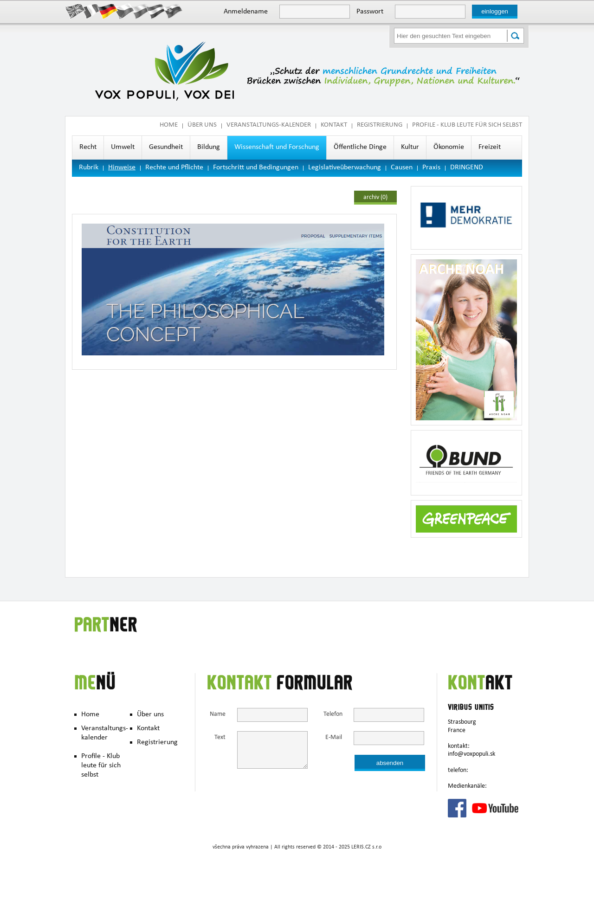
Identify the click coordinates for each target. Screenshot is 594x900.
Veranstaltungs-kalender (268, 125)
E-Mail (333, 737)
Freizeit (489, 147)
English (75, 10)
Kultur (410, 147)
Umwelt (123, 147)
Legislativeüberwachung (344, 168)
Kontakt (334, 125)
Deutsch (107, 10)
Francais (91, 10)
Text (220, 737)
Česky (124, 10)
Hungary (156, 10)
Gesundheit (166, 147)
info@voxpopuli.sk (471, 754)
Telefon (332, 714)
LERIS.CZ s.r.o (366, 847)
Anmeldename (246, 12)
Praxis (431, 168)
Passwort (369, 12)
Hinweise (122, 168)
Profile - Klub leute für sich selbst (467, 125)
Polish (140, 10)
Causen (402, 168)
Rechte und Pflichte (174, 168)
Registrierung (379, 125)
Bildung (208, 147)
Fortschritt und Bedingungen (255, 168)
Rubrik (88, 168)
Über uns (202, 125)
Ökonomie (448, 147)
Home (169, 125)
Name (218, 714)
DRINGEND (466, 168)
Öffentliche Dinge (360, 147)
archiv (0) (375, 197)
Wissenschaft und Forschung (276, 147)
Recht (88, 147)
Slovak (172, 10)
